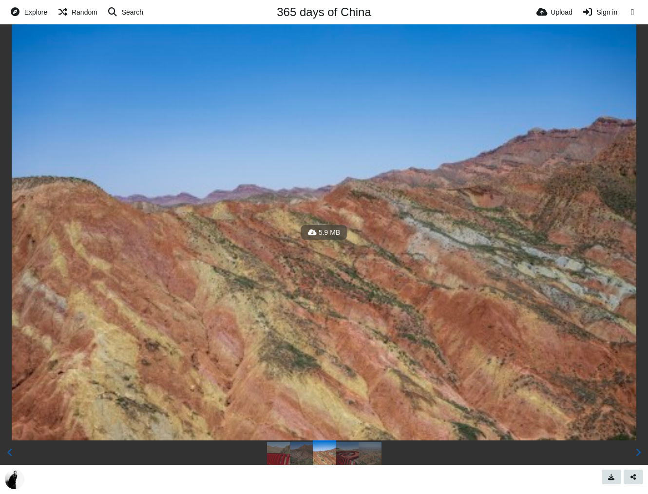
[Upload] (554, 12)
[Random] (77, 12)
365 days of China (324, 12)
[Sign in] (600, 12)
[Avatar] (14, 479)
